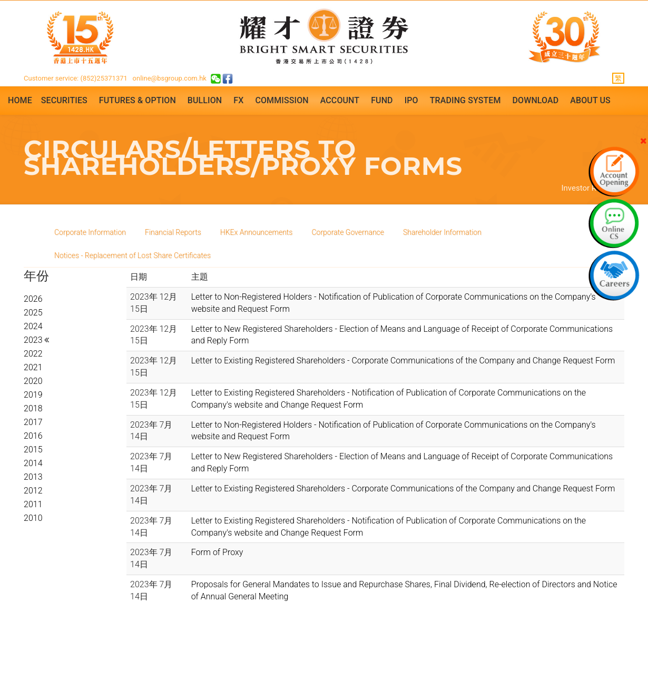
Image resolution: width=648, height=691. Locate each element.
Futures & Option (137, 100)
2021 (33, 367)
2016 (33, 436)
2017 (33, 422)
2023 (34, 340)
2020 (33, 381)
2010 (33, 518)
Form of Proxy (217, 552)
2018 (33, 408)
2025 (33, 313)
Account (339, 100)
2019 (33, 395)
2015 (33, 450)
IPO (411, 100)
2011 (33, 504)
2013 (33, 477)
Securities (64, 100)
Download (536, 100)
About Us (590, 100)
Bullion (205, 100)
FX (238, 100)
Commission (281, 100)
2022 (33, 354)
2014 (33, 463)
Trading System (465, 100)
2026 (33, 299)
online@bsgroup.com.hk (170, 78)
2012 (33, 491)
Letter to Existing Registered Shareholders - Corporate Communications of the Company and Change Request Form (403, 361)
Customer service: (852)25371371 (75, 78)
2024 (33, 326)
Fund (381, 100)
